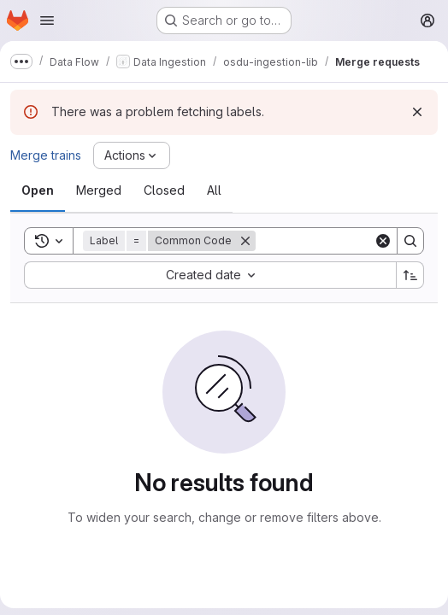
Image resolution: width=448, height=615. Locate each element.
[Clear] (383, 241)
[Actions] (131, 155)
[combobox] (210, 275)
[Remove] (245, 241)
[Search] (410, 241)
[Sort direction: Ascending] (410, 275)
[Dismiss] (417, 112)
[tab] (37, 190)
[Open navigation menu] (47, 20)
